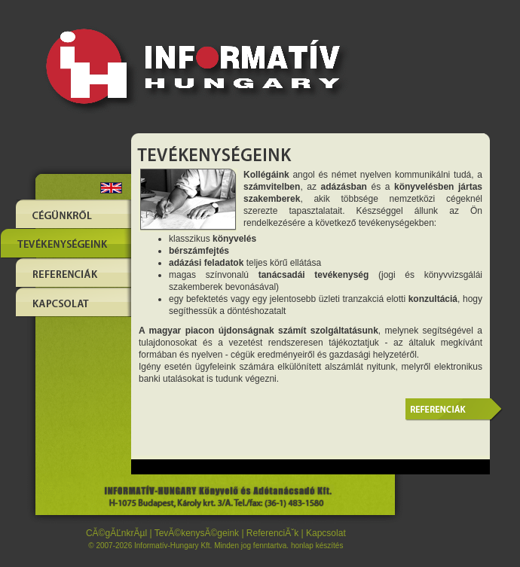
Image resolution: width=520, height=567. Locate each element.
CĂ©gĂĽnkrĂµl (116, 533)
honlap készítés (317, 545)
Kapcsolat (326, 533)
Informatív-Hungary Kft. (173, 545)
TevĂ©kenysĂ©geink (196, 533)
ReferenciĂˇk (272, 533)
